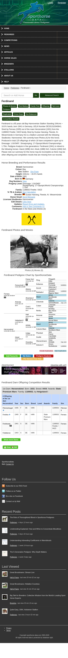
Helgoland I (19, 322)
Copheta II (52, 289)
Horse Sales (10, 58)
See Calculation (29, 192)
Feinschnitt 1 (20, 286)
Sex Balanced (31, 114)
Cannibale (52, 336)
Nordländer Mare (52, 298)
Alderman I (52, 287)
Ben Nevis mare (52, 311)
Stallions (9, 70)
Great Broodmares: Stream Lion (22, 572)
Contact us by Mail (13, 501)
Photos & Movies (9, 106)
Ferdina (5, 415)
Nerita (38, 311)
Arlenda (19, 303)
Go (36, 95)
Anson (50, 344)
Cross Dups (18, 114)
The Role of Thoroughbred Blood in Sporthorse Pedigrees (32, 517)
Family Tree (35, 106)
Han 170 (63, 303)
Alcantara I (31, 299)
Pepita (50, 307)
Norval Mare (53, 320)
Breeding (13, 603)
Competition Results (10, 119)
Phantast (39, 333)
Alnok (50, 295)
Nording (51, 309)
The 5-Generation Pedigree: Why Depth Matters (28, 552)
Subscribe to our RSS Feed (16, 486)
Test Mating (23, 106)
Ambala (51, 342)
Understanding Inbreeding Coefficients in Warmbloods (30, 540)
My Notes (27, 356)
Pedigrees (9, 34)
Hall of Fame (14, 577)
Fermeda (51, 285)
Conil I (30, 308)
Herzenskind (9, 330)
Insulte (38, 337)
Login (50, 2)
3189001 (63, 285)
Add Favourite (12, 356)
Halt (30, 316)
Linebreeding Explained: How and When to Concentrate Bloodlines (35, 529)
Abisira (31, 290)
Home (6, 28)
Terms (8, 630)
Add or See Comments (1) (33, 206)
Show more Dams (11, 440)
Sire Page (34, 172)
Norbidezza (52, 346)
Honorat (39, 315)
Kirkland (51, 283)
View (25, 181)
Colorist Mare (41, 329)
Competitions (10, 40)
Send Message (29, 197)
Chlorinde (39, 302)
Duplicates (7, 114)
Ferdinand (6, 424)
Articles (8, 52)
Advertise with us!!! (58, 365)
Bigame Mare (53, 293)
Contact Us (10, 464)
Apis (50, 332)
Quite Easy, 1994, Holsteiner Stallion (24, 610)
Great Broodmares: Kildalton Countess (25, 584)
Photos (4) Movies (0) (34, 270)
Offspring (45, 106)
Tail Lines (56, 106)
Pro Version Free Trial (32, 359)
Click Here (27, 202)
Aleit (38, 319)
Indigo (30, 335)
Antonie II (39, 345)
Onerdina (31, 343)
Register (62, 2)
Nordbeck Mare (54, 330)
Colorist (51, 301)
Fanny (50, 334)
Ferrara (9, 295)
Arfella (31, 326)
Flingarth (51, 279)
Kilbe (50, 281)
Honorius (51, 314)
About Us (8, 76)
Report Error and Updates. (34, 204)
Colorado (51, 305)
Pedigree (6, 109)
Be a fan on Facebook (14, 496)
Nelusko (51, 291)
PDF (10, 447)
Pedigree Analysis (43, 356)
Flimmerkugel (8, 408)
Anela (50, 316)
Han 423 (63, 342)
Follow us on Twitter (13, 491)
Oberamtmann (41, 341)
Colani (38, 306)
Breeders (9, 64)
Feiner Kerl (30, 281)
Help (6, 82)
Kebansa (39, 284)
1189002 (63, 291)
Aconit (38, 288)
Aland (38, 297)
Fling (38, 280)
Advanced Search (52, 95)
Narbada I (40, 292)
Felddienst (6, 433)
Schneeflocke (53, 303)
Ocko (50, 340)
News (6, 46)
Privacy (8, 628)
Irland (19, 339)
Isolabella (52, 338)
